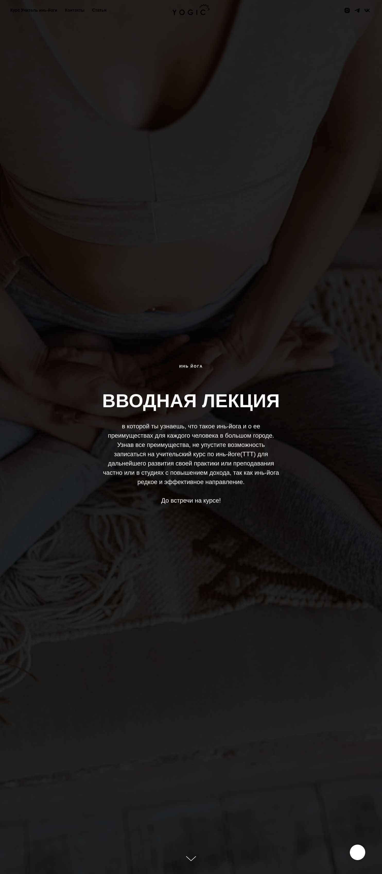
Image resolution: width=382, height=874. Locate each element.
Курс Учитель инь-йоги (33, 10)
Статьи (99, 10)
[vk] (367, 10)
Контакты (74, 10)
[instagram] (347, 10)
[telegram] (357, 10)
